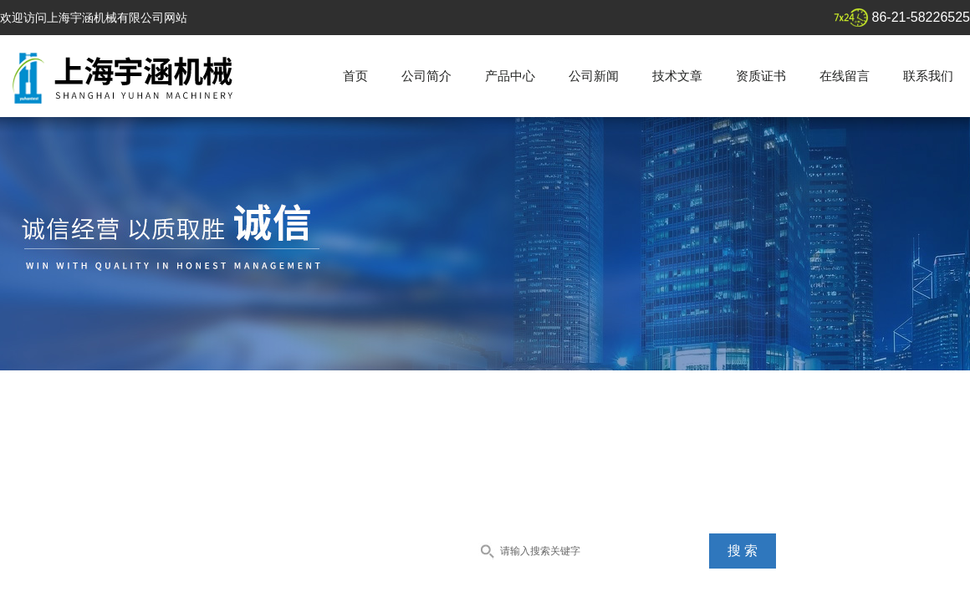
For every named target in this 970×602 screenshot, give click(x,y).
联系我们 (928, 76)
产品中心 (510, 76)
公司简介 (426, 76)
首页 (355, 76)
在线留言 (844, 76)
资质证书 (761, 76)
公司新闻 (594, 76)
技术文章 (677, 76)
